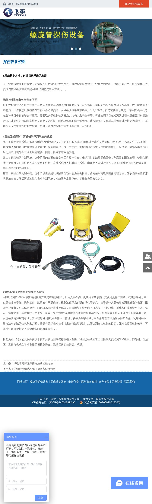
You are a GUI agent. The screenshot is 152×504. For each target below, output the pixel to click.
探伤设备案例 (58, 381)
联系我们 (129, 381)
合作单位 (104, 381)
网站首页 (22, 381)
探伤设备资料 (89, 381)
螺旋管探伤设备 (39, 381)
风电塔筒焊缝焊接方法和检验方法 (28, 363)
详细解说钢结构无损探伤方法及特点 (29, 368)
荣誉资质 (117, 381)
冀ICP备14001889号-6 (62, 402)
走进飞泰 (73, 381)
